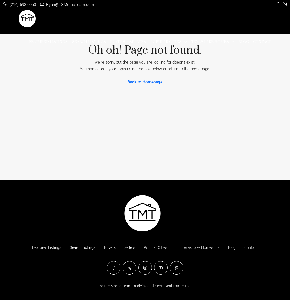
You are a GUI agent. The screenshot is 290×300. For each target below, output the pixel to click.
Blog (244, 42)
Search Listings (89, 42)
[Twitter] (129, 268)
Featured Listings (48, 42)
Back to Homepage (145, 82)
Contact (262, 42)
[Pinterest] (176, 268)
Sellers (137, 42)
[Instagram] (145, 268)
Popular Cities (165, 42)
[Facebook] (113, 268)
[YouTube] (161, 268)
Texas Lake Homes (210, 42)
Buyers (117, 42)
